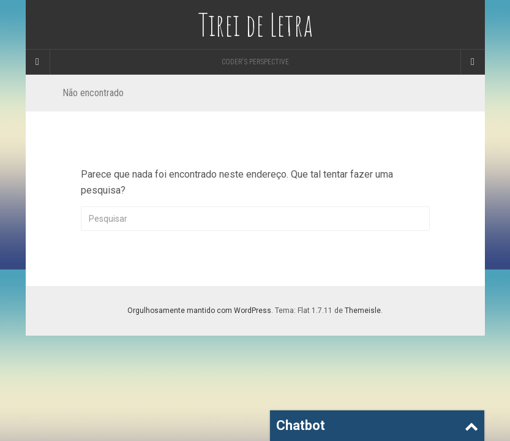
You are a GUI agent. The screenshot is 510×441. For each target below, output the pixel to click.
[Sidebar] (38, 62)
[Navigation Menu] (472, 62)
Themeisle (363, 310)
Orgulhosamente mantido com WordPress (199, 310)
